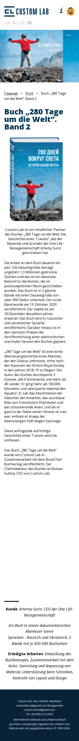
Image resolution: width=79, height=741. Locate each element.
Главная (11, 93)
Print (29, 93)
